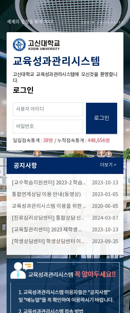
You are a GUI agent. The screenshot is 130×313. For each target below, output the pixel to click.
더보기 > (108, 165)
